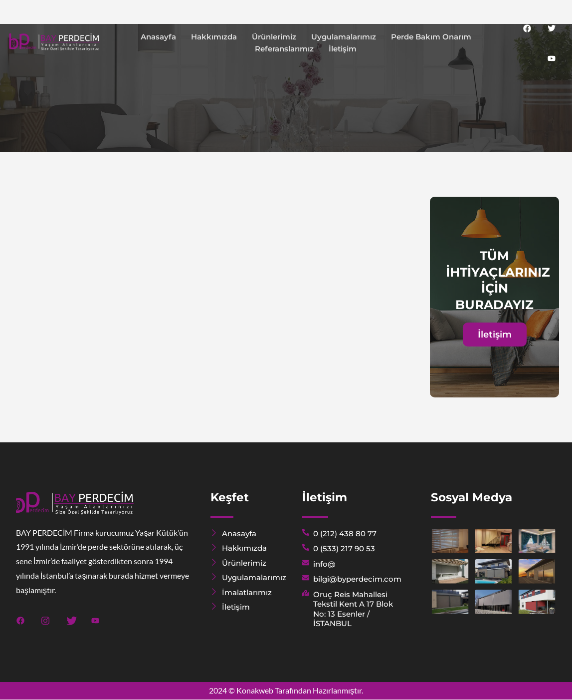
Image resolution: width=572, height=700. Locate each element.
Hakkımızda (214, 36)
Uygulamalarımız (343, 36)
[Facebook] (527, 27)
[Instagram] (45, 619)
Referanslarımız (284, 48)
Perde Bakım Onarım (431, 36)
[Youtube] (552, 57)
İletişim (343, 48)
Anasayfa (158, 36)
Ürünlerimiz (274, 36)
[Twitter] (552, 27)
